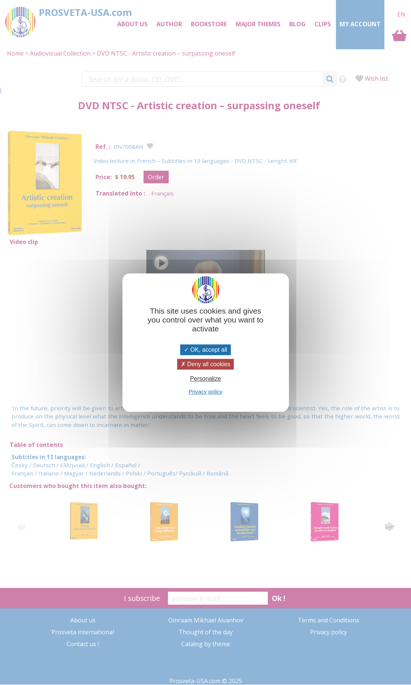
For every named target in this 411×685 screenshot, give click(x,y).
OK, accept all (205, 350)
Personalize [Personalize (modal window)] (205, 379)
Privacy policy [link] (206, 391)
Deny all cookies (205, 364)
